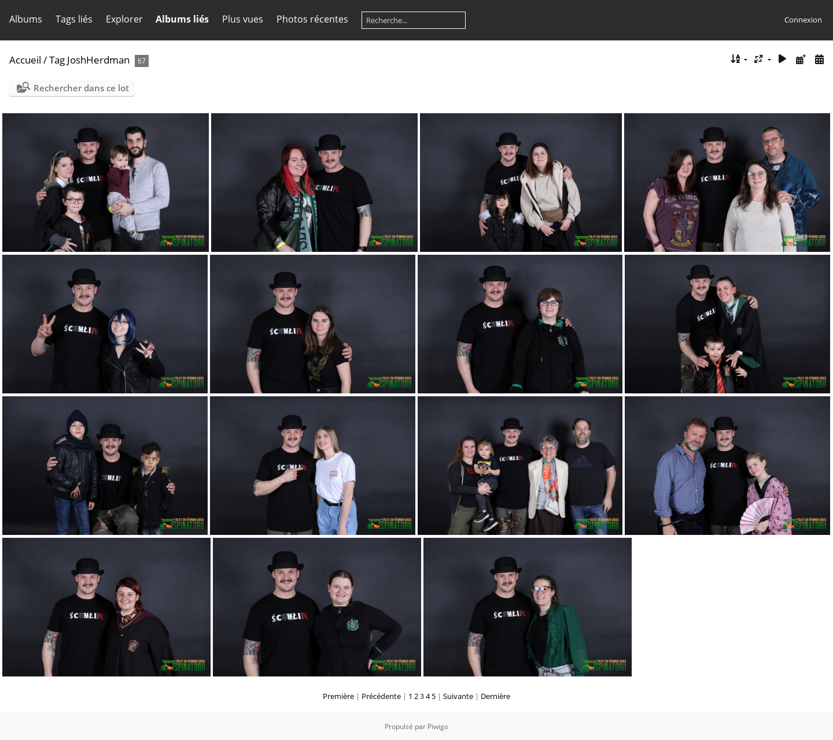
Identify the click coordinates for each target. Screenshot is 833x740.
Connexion (803, 19)
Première (338, 696)
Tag (57, 59)
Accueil (25, 59)
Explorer (124, 19)
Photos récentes (312, 19)
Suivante (458, 696)
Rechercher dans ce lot (81, 88)
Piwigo (437, 726)
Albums (25, 19)
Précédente (381, 696)
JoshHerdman (98, 59)
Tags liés (74, 19)
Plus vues (242, 19)
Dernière (495, 696)
